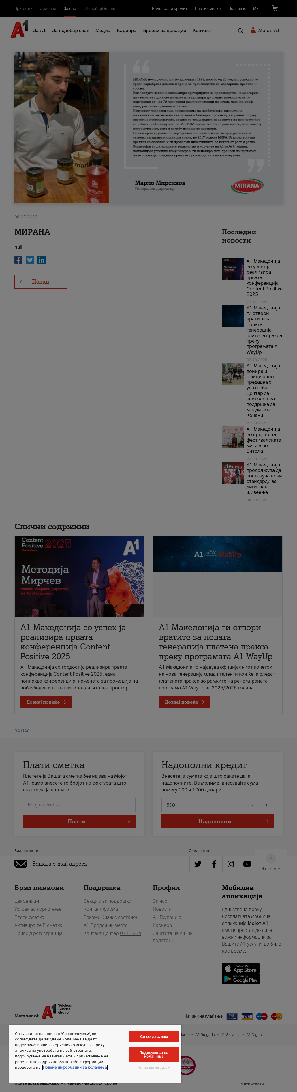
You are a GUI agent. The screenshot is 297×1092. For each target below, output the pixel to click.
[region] (95, 1054)
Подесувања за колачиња (153, 1055)
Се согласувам (154, 1036)
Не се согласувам (154, 1067)
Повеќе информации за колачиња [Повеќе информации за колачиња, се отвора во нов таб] (75, 1067)
